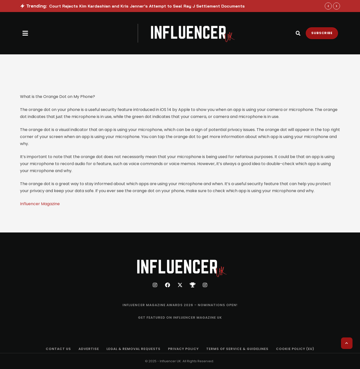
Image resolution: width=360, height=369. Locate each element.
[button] (25, 33)
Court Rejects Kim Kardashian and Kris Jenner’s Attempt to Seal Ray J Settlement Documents (147, 6)
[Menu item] (180, 305)
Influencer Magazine (40, 204)
